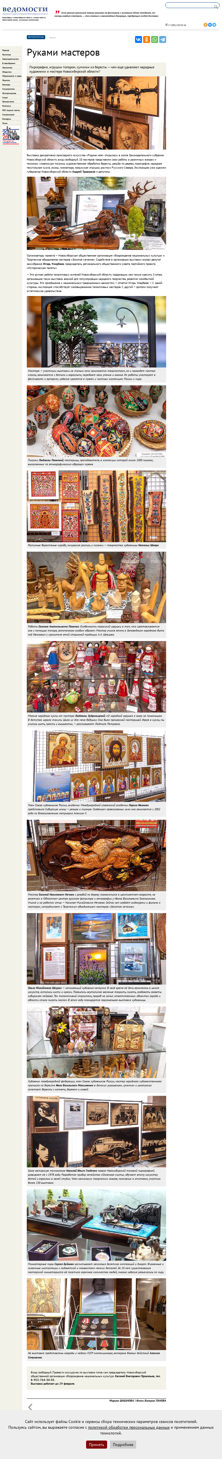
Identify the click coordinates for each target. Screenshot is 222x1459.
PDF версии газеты (11, 110)
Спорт (5, 97)
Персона (6, 80)
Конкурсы (6, 119)
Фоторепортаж (9, 93)
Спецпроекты (8, 89)
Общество (7, 72)
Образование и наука (11, 76)
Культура (6, 84)
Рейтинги (6, 106)
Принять (96, 1444)
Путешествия (8, 101)
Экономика (7, 67)
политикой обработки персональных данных (129, 1427)
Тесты (4, 123)
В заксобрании (8, 63)
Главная (5, 50)
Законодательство (10, 59)
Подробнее (123, 1444)
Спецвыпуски (8, 114)
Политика (6, 54)
